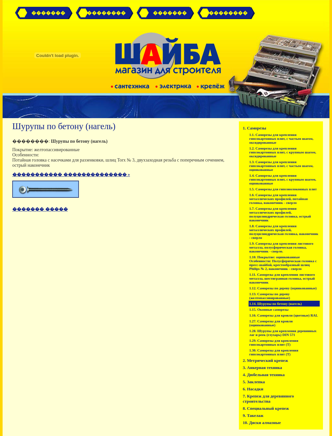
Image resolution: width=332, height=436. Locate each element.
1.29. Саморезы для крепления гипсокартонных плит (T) (273, 342)
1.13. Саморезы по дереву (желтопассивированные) (269, 296)
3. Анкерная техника (262, 367)
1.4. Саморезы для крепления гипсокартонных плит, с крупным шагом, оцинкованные (282, 179)
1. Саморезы (254, 128)
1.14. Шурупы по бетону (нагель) (275, 304)
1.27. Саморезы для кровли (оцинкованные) (271, 323)
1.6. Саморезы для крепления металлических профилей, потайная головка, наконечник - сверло (278, 199)
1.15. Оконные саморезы (268, 309)
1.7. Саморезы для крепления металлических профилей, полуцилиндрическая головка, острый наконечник (280, 214)
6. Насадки (253, 388)
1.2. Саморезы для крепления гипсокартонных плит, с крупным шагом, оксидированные (282, 152)
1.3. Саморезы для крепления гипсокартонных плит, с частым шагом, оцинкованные (281, 166)
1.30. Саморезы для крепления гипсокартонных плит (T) (273, 352)
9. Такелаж (253, 415)
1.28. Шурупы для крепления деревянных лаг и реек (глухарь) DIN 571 (282, 333)
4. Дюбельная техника (264, 374)
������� (48, 13)
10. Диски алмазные (262, 422)
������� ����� (40, 209)
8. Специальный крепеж (266, 408)
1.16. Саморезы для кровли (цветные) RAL (283, 315)
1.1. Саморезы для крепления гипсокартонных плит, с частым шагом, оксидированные (281, 138)
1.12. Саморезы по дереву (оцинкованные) (283, 288)
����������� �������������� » (71, 174)
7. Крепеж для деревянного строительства (268, 399)
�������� (228, 13)
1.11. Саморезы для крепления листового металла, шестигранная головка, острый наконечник (282, 278)
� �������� (103, 13)
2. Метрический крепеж (265, 360)
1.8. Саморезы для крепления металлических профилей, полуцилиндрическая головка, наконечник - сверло (283, 232)
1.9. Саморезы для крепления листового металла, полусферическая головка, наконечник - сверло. (281, 247)
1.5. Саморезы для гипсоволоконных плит (283, 189)
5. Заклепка (254, 381)
